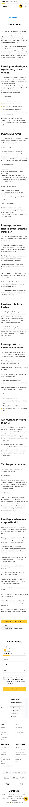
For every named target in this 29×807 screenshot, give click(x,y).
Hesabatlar (3, 752)
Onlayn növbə (18, 757)
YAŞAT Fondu (14, 800)
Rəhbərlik (3, 747)
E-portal (3, 798)
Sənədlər (3, 757)
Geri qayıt (14, 17)
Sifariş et (14, 689)
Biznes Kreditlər (19, 727)
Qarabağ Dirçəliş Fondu (22, 798)
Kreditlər (3, 727)
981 (21, 1)
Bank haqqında (13, 1)
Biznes (7, 1)
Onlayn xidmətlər (20, 744)
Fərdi (3, 1)
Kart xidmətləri (4, 737)
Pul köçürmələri (5, 735)
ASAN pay (17, 762)
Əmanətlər (3, 732)
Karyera (3, 750)
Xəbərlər (3, 763)
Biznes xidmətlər (19, 732)
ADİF (8, 798)
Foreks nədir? (14, 716)
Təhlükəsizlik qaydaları (6, 766)
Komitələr (3, 754)
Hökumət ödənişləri (20, 752)
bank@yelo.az (21, 785)
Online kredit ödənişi (20, 750)
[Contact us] (26, 799)
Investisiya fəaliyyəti (15, 710)
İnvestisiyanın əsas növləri (16, 702)
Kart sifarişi (17, 747)
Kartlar (2, 730)
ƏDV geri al (18, 759)
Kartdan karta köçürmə (20, 754)
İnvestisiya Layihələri (15, 699)
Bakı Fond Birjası (14, 713)
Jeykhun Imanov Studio (17, 802)
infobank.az (13, 798)
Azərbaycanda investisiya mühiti (18, 705)
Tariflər (3, 739)
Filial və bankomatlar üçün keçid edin (14, 622)
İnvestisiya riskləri (14, 708)
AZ (25, 1)
